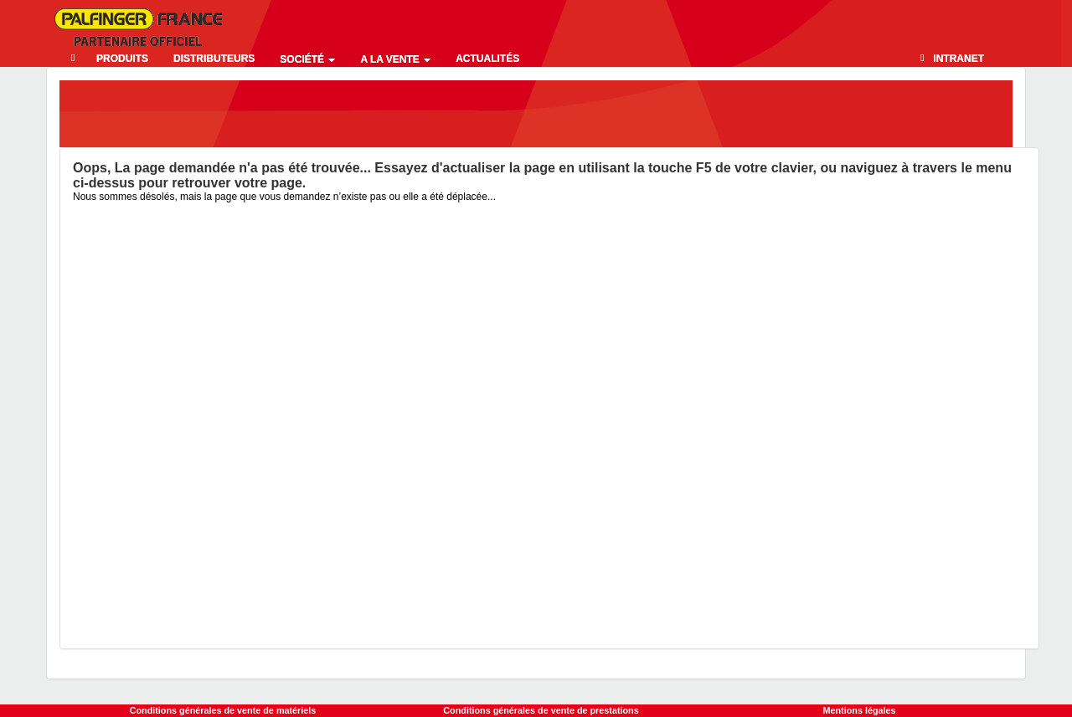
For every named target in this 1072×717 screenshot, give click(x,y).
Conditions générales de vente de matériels (223, 710)
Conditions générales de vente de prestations (540, 710)
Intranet (958, 58)
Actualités (487, 58)
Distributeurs (214, 58)
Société (307, 59)
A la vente (395, 59)
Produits (122, 58)
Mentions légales (859, 710)
